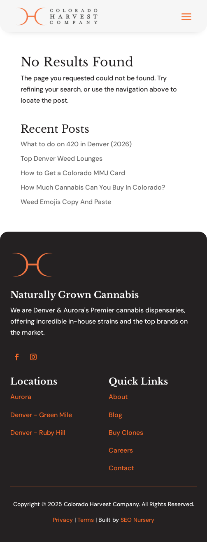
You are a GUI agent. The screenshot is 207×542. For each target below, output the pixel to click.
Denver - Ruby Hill (37, 432)
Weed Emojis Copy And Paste (66, 201)
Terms (85, 519)
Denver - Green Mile (41, 415)
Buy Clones (126, 432)
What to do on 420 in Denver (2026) (76, 144)
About (118, 396)
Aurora (20, 396)
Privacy (63, 519)
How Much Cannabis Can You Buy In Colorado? (93, 187)
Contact (121, 468)
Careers (121, 450)
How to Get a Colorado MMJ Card (73, 173)
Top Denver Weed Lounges (61, 158)
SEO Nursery (137, 519)
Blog (115, 415)
